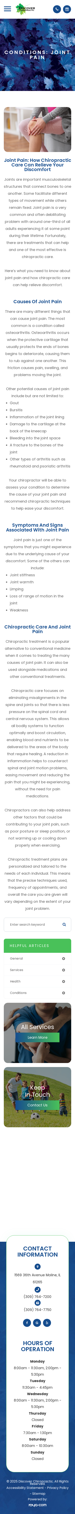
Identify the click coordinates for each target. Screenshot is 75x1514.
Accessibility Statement (25, 1487)
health (15, 981)
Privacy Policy (58, 1487)
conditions (18, 993)
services (16, 970)
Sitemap (38, 1493)
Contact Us (37, 1105)
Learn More (37, 1037)
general (16, 958)
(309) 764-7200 (37, 1297)
